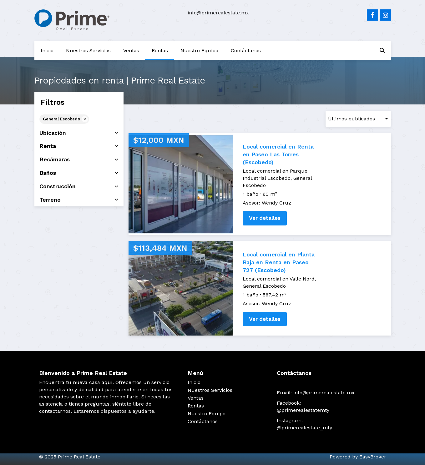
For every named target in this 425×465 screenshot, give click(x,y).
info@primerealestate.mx (218, 13)
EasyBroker (372, 457)
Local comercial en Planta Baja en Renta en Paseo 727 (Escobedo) (279, 262)
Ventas (131, 50)
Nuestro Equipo (199, 50)
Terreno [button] (79, 200)
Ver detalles (265, 218)
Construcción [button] (79, 186)
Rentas (160, 50)
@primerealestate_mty (304, 428)
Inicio (47, 50)
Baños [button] (79, 173)
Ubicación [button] (79, 133)
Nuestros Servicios (88, 50)
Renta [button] (79, 146)
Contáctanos (246, 50)
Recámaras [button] (79, 159)
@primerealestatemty (303, 410)
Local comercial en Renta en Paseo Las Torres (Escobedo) (278, 154)
